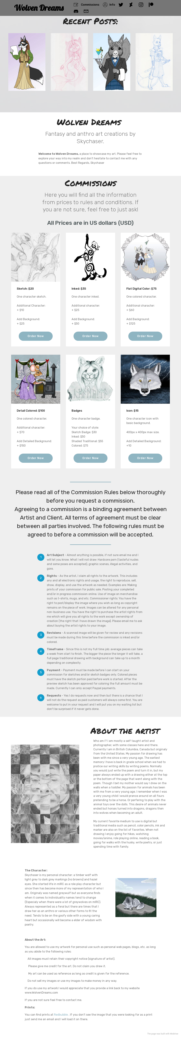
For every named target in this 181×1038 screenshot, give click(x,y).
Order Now (36, 336)
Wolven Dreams (38, 8)
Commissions (86, 4)
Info (109, 4)
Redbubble (61, 1014)
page (153, 1034)
